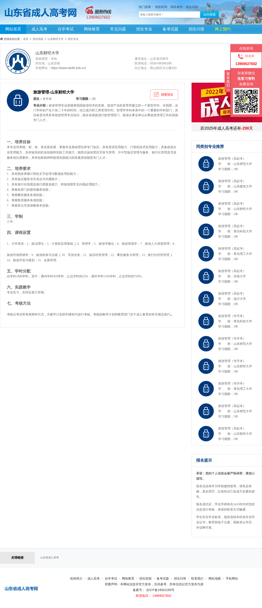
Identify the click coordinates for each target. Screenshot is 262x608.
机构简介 (76, 578)
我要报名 (163, 94)
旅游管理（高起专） (232, 158)
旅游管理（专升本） (232, 316)
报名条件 (176, 7)
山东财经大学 (55, 39)
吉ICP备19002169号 (160, 590)
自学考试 (66, 29)
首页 (25, 39)
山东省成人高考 (49, 557)
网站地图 (214, 578)
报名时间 (161, 7)
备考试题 (170, 29)
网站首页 (13, 29)
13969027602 (161, 595)
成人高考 (39, 29)
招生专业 (144, 29)
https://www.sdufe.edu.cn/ (68, 68)
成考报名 (256, 16)
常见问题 (118, 29)
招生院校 (38, 39)
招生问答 (192, 7)
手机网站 (232, 578)
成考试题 (238, 16)
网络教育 (92, 29)
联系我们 (197, 578)
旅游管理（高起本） (232, 406)
